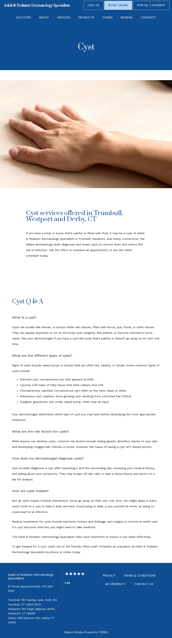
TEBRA (103, 632)
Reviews (127, 17)
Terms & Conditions (139, 576)
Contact (148, 17)
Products (87, 17)
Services (64, 17)
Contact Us (144, 584)
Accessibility (115, 584)
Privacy (109, 576)
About (44, 17)
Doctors (23, 17)
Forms (108, 17)
